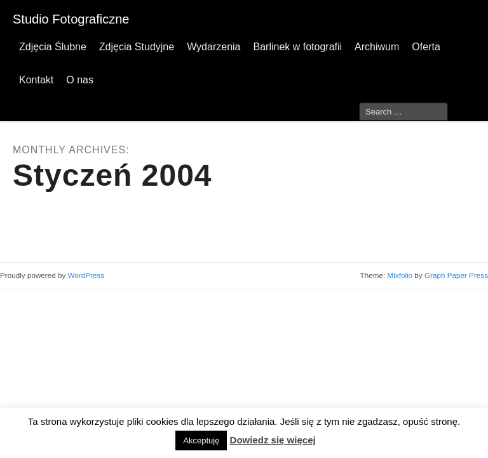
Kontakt (36, 79)
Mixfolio (399, 275)
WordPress (86, 275)
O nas (79, 79)
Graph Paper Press (456, 275)
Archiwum (377, 46)
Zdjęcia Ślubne (52, 46)
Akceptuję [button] (201, 440)
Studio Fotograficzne (71, 19)
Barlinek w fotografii (297, 46)
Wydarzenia (213, 46)
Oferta (426, 46)
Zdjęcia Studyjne (136, 46)
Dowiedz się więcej (273, 439)
